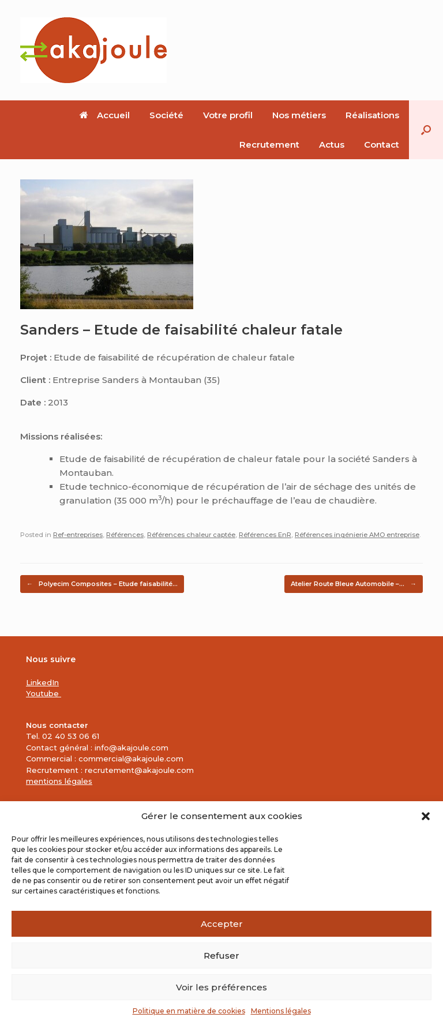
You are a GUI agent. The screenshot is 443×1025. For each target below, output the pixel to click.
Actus (331, 144)
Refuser (221, 955)
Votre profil (228, 115)
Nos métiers (299, 115)
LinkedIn (42, 682)
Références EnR (265, 535)
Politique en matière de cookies (189, 1011)
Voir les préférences (221, 987)
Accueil (105, 115)
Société (166, 115)
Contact (381, 144)
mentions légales (59, 781)
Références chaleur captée (191, 535)
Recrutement (269, 144)
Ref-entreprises (78, 535)
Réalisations (372, 115)
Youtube (43, 693)
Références (125, 535)
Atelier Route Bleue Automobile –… (353, 584)
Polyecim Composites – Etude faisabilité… (102, 584)
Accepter (222, 923)
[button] (425, 816)
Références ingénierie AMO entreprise (357, 535)
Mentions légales (281, 1011)
